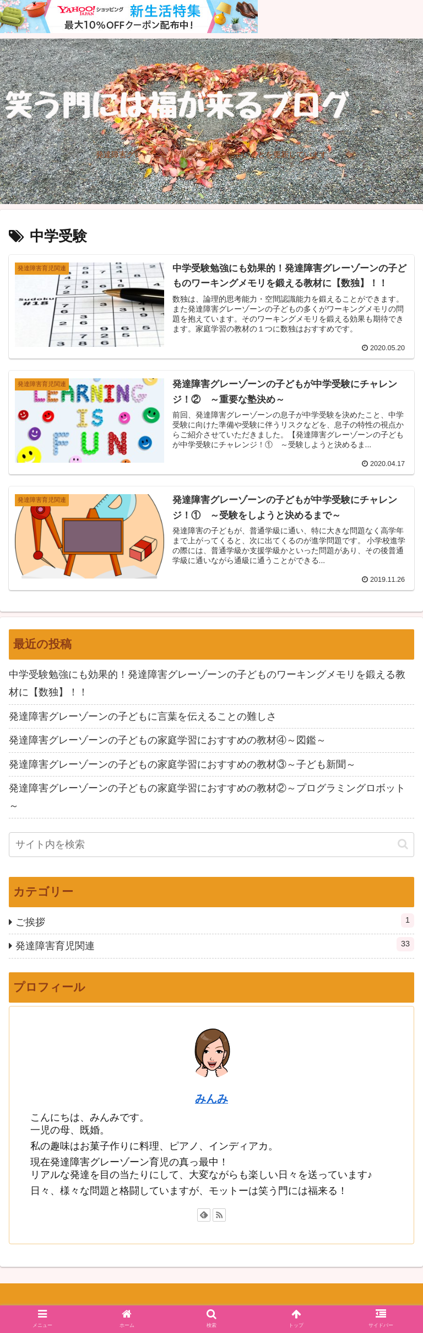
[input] (211, 844)
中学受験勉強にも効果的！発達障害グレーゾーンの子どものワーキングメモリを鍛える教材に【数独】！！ (207, 683)
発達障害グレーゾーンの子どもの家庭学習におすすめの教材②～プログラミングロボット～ (207, 797)
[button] (403, 844)
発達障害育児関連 (214, 944)
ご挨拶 (214, 920)
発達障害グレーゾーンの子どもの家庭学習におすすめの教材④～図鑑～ (167, 740)
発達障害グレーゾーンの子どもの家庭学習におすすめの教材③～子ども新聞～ (182, 764)
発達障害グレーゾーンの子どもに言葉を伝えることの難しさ (142, 716)
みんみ (211, 1099)
